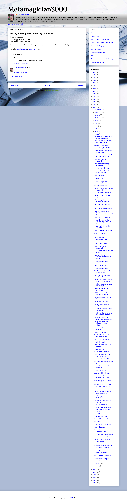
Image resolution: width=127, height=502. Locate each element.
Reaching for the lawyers (102, 217)
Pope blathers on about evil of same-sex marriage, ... (103, 392)
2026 (95, 72)
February (98, 463)
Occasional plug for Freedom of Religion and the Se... (103, 385)
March (97, 134)
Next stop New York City (101, 359)
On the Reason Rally (100, 185)
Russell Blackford (23, 15)
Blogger (84, 498)
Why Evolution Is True (97, 62)
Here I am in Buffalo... (101, 405)
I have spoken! (98, 450)
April (96, 131)
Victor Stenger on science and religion (102, 289)
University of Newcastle (98, 52)
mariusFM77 (69, 498)
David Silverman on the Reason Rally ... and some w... (103, 221)
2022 (95, 83)
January (97, 466)
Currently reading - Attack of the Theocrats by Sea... (103, 155)
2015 (95, 102)
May (96, 128)
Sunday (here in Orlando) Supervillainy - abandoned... (102, 441)
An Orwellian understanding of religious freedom (103, 137)
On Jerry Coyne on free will (102, 193)
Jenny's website (96, 49)
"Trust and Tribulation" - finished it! (101, 262)
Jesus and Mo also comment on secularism (103, 151)
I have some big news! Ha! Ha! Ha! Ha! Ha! (102, 355)
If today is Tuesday (100, 342)
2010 (95, 472)
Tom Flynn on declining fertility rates (101, 164)
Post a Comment (17, 76)
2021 (95, 85)
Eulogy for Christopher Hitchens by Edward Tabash (101, 323)
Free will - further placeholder (103, 208)
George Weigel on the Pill (102, 148)
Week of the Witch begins (102, 352)
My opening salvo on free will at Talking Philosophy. (103, 200)
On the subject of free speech (103, 434)
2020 (95, 88)
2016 (95, 99)
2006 (95, 483)
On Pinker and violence (101, 168)
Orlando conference (100, 453)
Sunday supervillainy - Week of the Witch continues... (103, 280)
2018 (95, 94)
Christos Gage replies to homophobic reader (101, 459)
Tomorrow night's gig (100, 416)
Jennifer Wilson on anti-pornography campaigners (103, 234)
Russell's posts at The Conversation (102, 42)
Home (47, 85)
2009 (95, 474)
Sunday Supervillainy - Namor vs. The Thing (103, 189)
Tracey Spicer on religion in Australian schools (102, 430)
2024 (95, 77)
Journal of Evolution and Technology (102, 59)
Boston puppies (99, 349)
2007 (95, 480)
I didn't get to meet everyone (103, 424)
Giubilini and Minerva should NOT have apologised (103, 376)
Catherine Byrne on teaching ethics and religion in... (103, 446)
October (97, 115)
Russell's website (96, 33)
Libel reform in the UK (101, 437)
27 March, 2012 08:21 (21, 72)
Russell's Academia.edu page (100, 39)
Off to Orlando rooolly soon (102, 455)
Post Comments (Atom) (51, 91)
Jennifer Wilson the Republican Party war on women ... (102, 256)
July (96, 123)
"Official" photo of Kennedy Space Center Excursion (102, 408)
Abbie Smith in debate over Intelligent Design (102, 276)
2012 (95, 107)
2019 (95, 91)
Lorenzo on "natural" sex (102, 370)
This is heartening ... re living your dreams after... (103, 141)
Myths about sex (99, 427)
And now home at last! (101, 301)
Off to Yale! (97, 421)
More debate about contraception (100, 247)
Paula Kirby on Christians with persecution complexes (103, 205)
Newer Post (14, 85)
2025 (95, 75)
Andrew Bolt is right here (102, 373)
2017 (95, 96)
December (98, 110)
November (98, 112)
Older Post (81, 85)
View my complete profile (15, 24)
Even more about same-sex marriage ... (102, 328)
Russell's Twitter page (97, 46)
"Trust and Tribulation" (101, 268)
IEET (92, 55)
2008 (95, 477)
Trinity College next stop (101, 419)
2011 (95, 469)
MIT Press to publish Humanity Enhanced (101, 293)
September (98, 118)
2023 (95, 80)
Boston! (96, 389)
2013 (95, 104)
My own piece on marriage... (103, 339)
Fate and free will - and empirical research (101, 171)
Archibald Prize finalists (101, 145)
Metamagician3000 (37, 9)
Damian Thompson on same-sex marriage (103, 285)
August (97, 120)
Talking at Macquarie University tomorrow (101, 182)
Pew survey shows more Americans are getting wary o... (103, 212)
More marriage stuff (100, 332)
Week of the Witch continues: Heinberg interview (103, 335)
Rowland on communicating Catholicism (103, 309)
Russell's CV (95, 36)
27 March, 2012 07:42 (21, 63)
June (96, 126)
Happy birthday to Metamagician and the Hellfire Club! (102, 176)
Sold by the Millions (100, 265)
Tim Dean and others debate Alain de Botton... (103, 271)
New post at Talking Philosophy (100, 160)
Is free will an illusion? (101, 243)
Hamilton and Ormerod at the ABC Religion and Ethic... (103, 314)
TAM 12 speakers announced (103, 230)
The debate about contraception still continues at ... (100, 239)
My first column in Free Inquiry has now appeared (103, 318)
